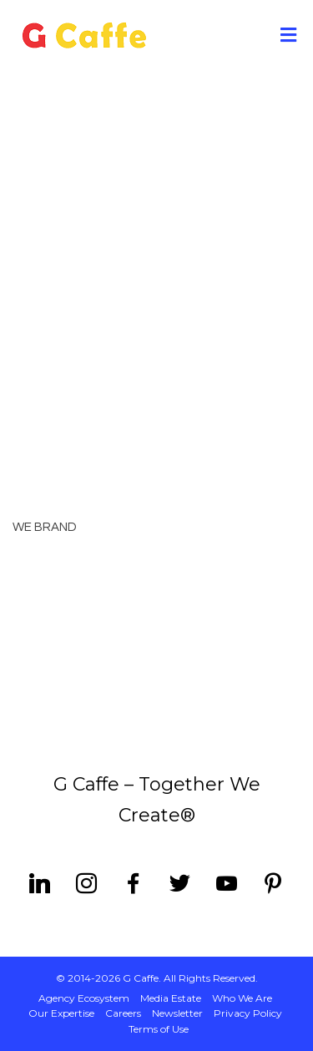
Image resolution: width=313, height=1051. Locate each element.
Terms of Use (159, 1029)
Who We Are (242, 998)
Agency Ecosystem (83, 998)
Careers (123, 1013)
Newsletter (177, 1013)
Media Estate (170, 998)
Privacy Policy (248, 1013)
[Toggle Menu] (288, 36)
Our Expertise (61, 1013)
